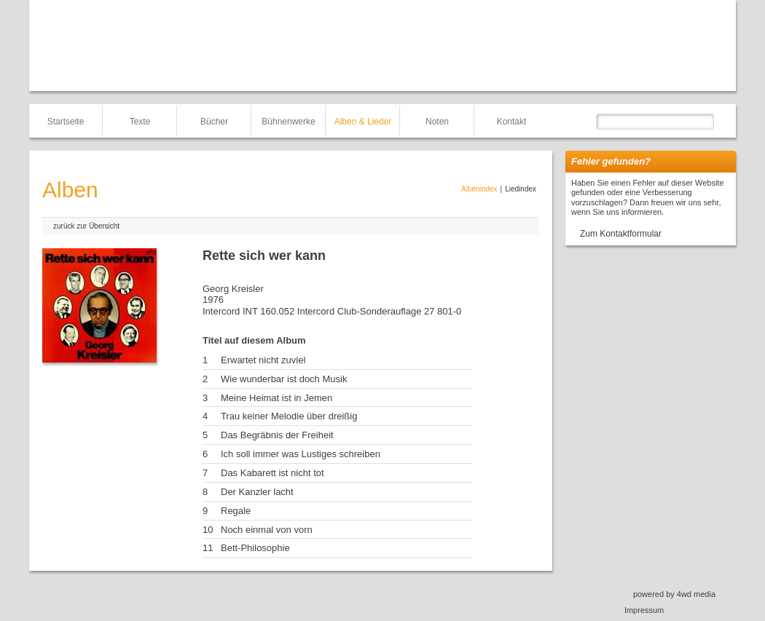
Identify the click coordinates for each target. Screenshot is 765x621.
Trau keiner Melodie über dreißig (289, 416)
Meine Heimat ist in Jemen (276, 397)
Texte (140, 121)
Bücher (214, 121)
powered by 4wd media (674, 594)
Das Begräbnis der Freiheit (277, 435)
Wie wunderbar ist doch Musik (284, 378)
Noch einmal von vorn (267, 529)
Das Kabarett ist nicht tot (272, 472)
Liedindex (520, 189)
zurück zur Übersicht (86, 226)
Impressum (644, 610)
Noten (437, 121)
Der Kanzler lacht (257, 491)
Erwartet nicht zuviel (263, 360)
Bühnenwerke (288, 121)
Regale (236, 510)
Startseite (66, 121)
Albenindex (479, 189)
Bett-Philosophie (255, 547)
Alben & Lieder (363, 121)
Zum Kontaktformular (621, 234)
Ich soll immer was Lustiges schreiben (300, 453)
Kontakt (512, 121)
